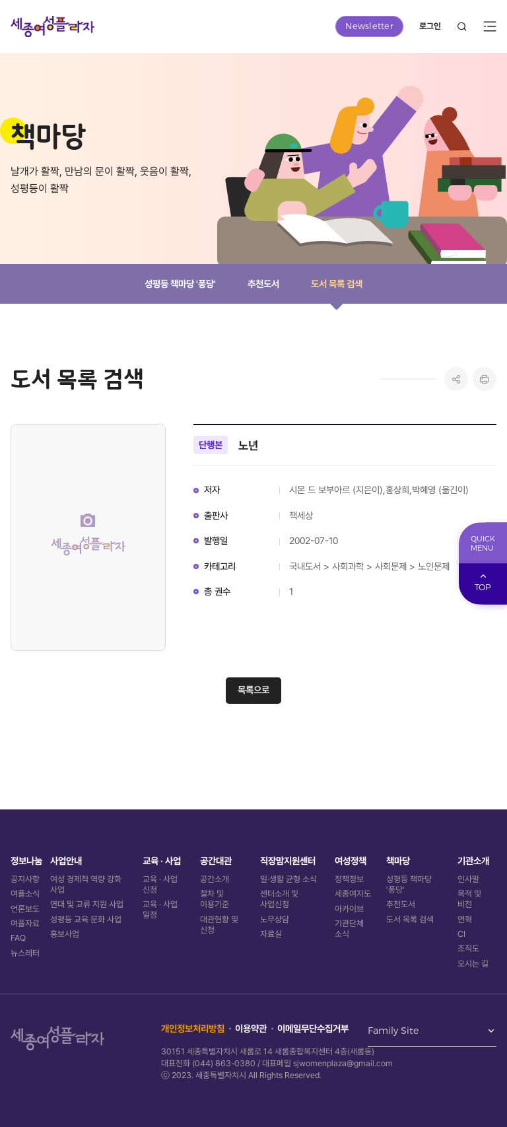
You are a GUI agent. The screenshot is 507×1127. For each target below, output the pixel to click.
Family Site (393, 1031)
